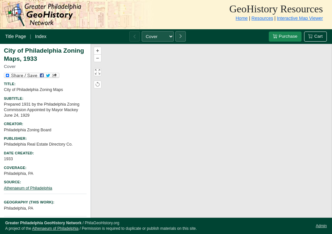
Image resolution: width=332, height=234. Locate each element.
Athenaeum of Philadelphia (28, 188)
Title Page (15, 36)
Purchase (285, 36)
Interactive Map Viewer (300, 18)
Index (40, 36)
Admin (321, 226)
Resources (262, 18)
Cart (315, 36)
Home (242, 18)
